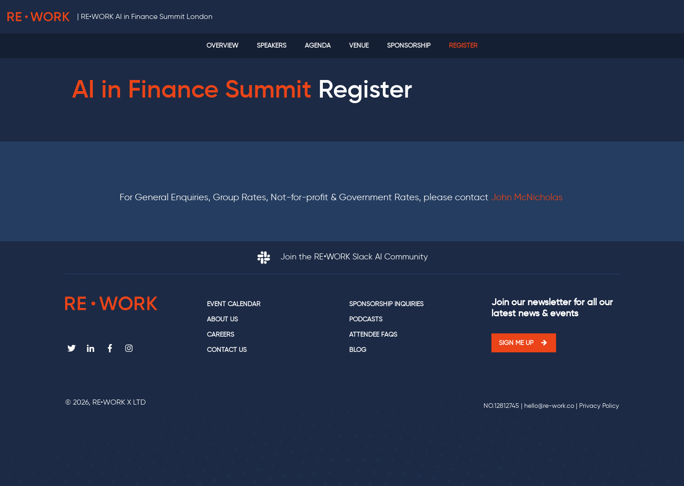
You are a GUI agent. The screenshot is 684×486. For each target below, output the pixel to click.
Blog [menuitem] (357, 350)
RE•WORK (38, 16)
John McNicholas (528, 197)
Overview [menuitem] (222, 45)
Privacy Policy (599, 406)
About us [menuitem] (222, 319)
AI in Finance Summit (192, 89)
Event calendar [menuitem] (233, 304)
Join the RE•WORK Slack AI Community (342, 257)
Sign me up (516, 342)
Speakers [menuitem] (271, 45)
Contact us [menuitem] (227, 350)
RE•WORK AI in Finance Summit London (146, 16)
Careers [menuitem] (220, 334)
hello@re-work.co (549, 406)
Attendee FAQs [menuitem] (373, 334)
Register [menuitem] (463, 45)
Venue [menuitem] (359, 45)
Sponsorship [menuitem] (408, 45)
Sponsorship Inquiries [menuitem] (386, 304)
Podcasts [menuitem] (365, 319)
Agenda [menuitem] (318, 45)
